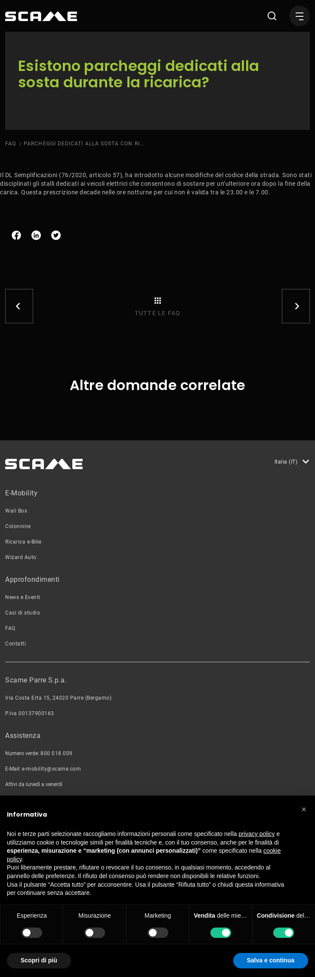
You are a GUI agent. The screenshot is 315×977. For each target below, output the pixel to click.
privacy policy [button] (257, 833)
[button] (304, 809)
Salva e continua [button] (270, 960)
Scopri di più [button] (39, 960)
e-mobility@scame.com (51, 769)
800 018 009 (56, 753)
